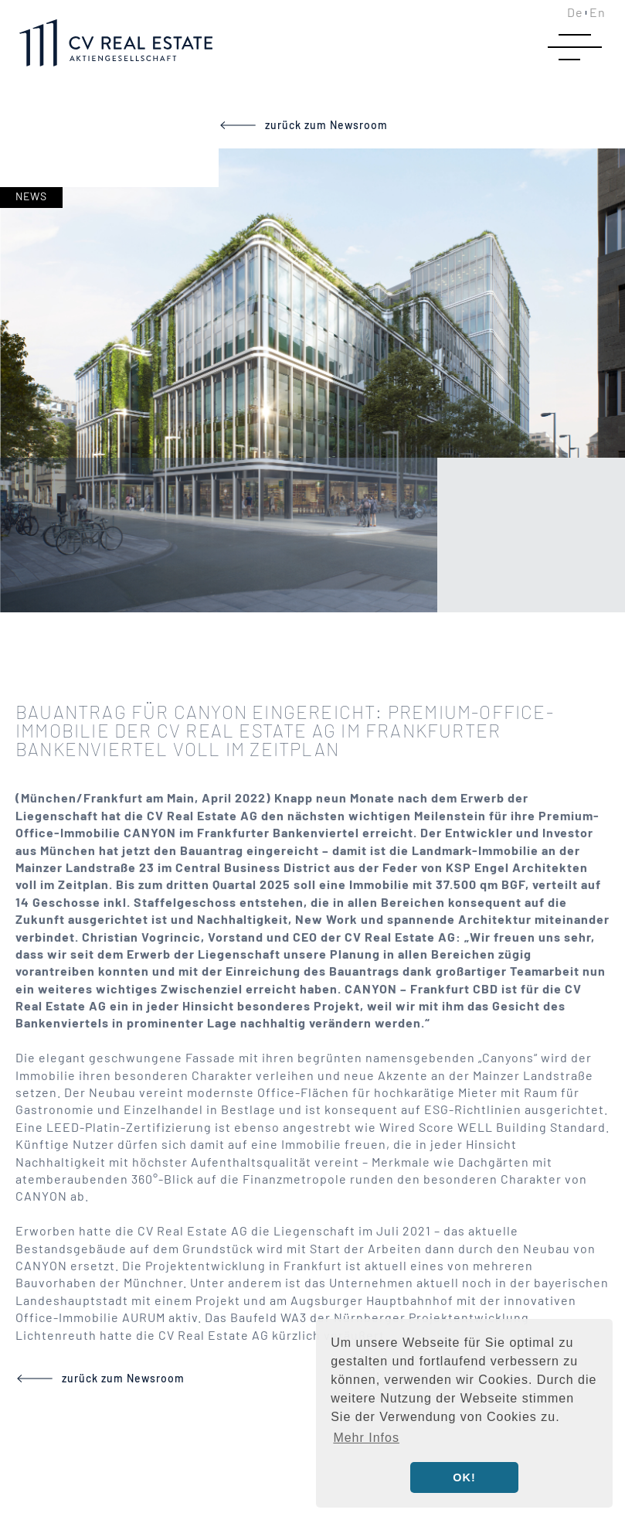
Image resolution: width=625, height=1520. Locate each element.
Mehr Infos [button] (366, 1437)
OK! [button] (464, 1477)
